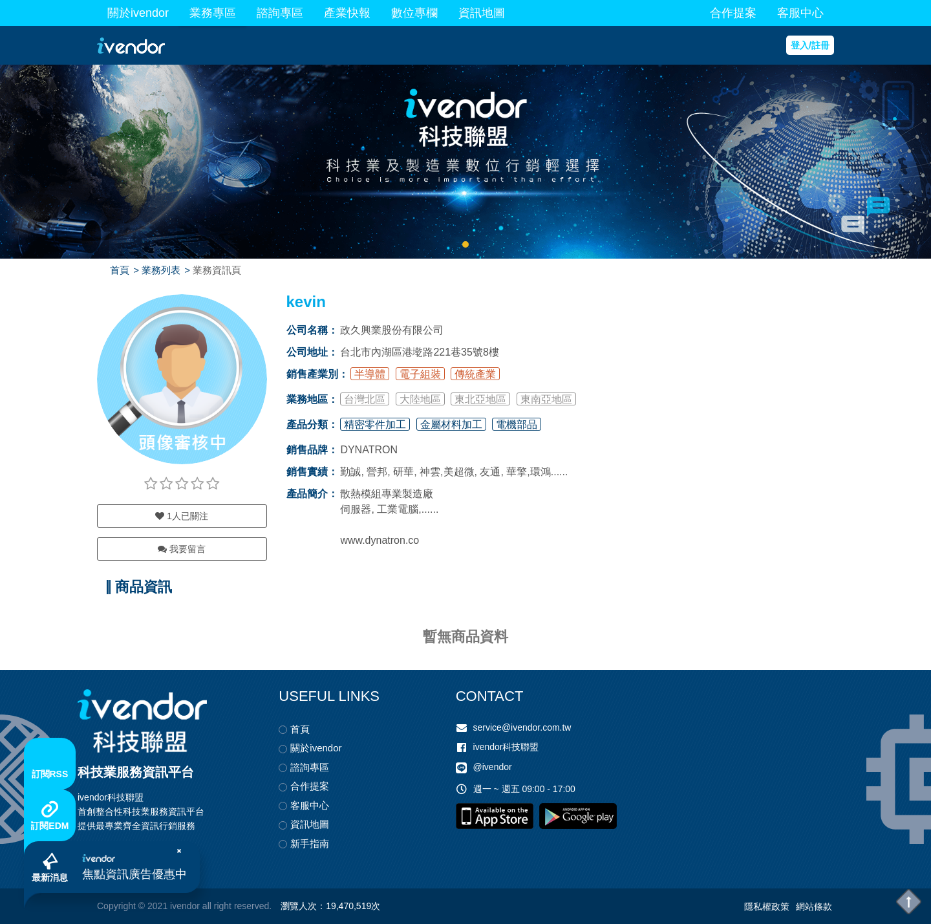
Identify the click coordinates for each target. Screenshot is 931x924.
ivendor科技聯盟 (506, 747)
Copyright (116, 906)
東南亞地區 (546, 399)
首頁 (119, 269)
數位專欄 (414, 12)
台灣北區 (364, 399)
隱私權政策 (766, 906)
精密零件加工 (375, 424)
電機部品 (516, 424)
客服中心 (800, 12)
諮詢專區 (280, 12)
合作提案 (733, 12)
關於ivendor (138, 12)
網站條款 (814, 906)
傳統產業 (475, 374)
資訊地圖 (481, 12)
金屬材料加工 (451, 424)
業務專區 (212, 12)
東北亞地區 (480, 399)
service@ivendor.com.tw (522, 727)
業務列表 (161, 269)
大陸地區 (420, 399)
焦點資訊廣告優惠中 (134, 874)
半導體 (369, 374)
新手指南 (309, 843)
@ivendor (492, 767)
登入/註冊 (810, 45)
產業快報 (347, 12)
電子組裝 (420, 374)
